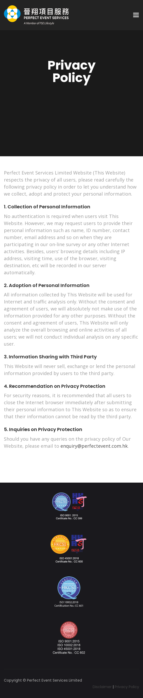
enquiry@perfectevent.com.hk (94, 446)
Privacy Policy (127, 686)
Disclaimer (102, 686)
